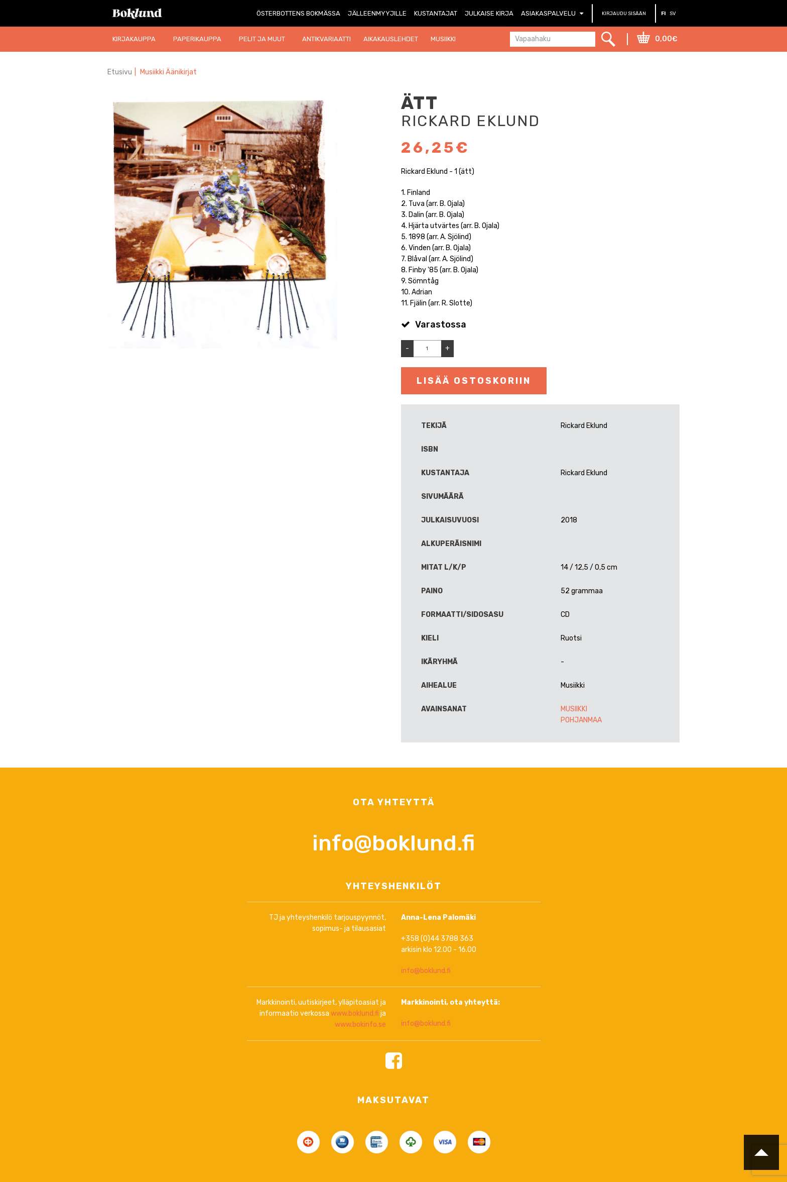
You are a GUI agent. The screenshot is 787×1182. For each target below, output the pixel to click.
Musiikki (574, 709)
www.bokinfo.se (360, 1066)
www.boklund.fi (355, 1055)
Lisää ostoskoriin (474, 380)
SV (673, 14)
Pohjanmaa (581, 720)
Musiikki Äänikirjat (168, 72)
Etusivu (119, 72)
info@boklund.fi (393, 885)
